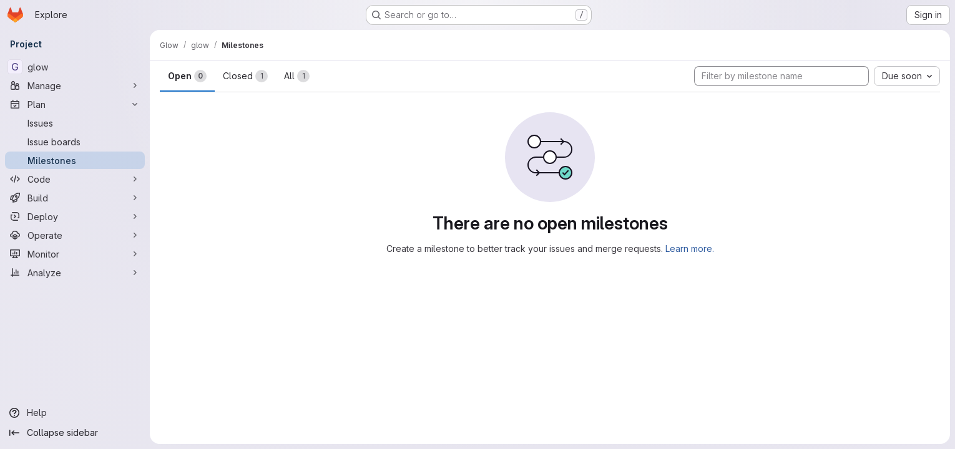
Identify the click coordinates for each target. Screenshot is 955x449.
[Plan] (75, 104)
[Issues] (75, 123)
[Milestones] (75, 160)
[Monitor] (75, 254)
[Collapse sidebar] (75, 433)
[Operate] (75, 235)
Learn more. (689, 248)
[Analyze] (75, 272)
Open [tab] (187, 76)
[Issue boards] (75, 141)
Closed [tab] (245, 76)
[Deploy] (75, 216)
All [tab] (297, 76)
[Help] (75, 413)
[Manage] (75, 85)
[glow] (75, 66)
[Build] (75, 197)
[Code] (75, 179)
